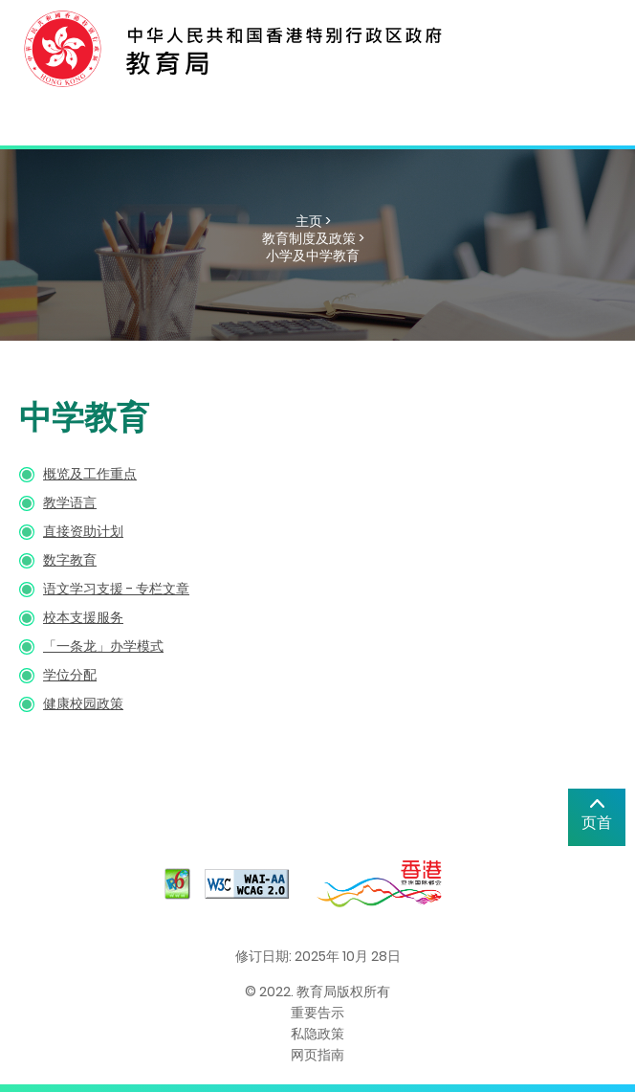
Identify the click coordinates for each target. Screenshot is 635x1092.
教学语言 (70, 502)
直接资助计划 (83, 531)
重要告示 (317, 1012)
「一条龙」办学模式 (103, 646)
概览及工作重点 (90, 473)
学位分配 (70, 674)
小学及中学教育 (313, 255)
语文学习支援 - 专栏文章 (116, 588)
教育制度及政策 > (313, 238)
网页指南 (317, 1054)
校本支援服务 (83, 617)
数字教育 (70, 559)
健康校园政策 (83, 703)
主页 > (313, 221)
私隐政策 (317, 1033)
